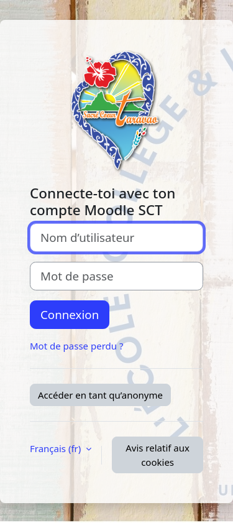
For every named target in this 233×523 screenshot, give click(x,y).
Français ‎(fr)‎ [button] (56, 448)
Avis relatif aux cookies (158, 455)
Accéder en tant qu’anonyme (100, 395)
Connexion (69, 314)
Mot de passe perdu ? (76, 346)
